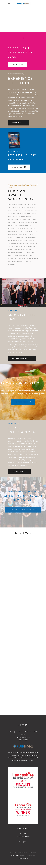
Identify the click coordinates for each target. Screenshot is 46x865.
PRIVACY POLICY (15, 855)
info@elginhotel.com (23, 737)
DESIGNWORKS (23, 858)
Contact (23, 833)
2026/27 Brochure (23, 837)
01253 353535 (23, 740)
